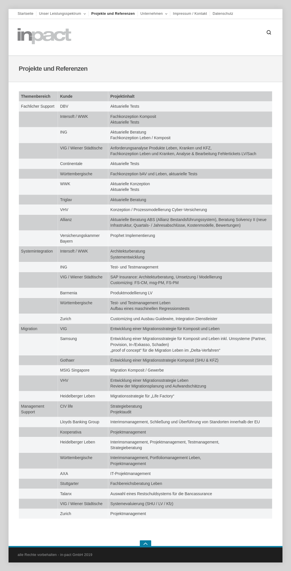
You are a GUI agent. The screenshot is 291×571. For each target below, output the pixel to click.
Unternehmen (151, 14)
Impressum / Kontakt (190, 14)
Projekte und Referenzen (113, 14)
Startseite (26, 14)
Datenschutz (223, 14)
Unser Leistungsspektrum (60, 14)
